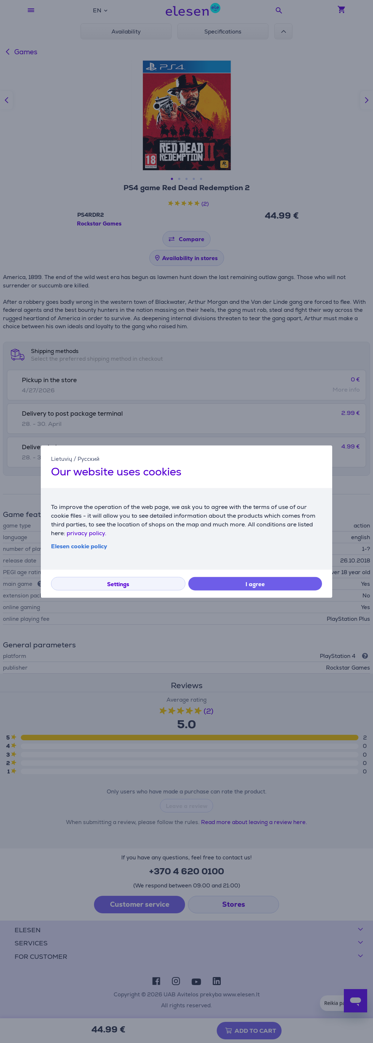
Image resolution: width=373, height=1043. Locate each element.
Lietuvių (61, 458)
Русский (88, 458)
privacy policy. (86, 533)
